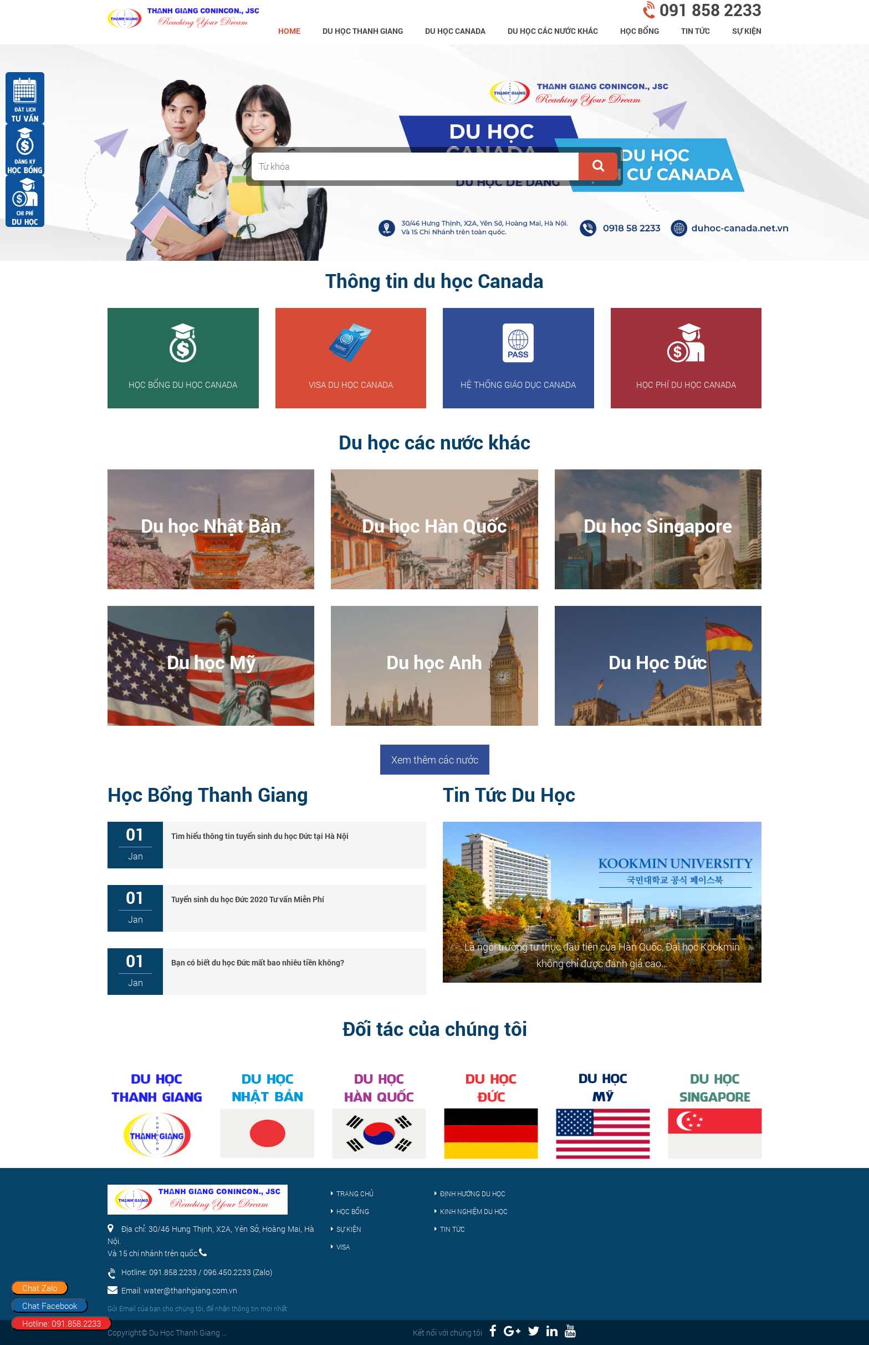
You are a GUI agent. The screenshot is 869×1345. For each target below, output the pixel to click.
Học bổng (639, 31)
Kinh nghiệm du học (474, 1211)
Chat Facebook (49, 1305)
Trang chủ (355, 1193)
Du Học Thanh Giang (363, 31)
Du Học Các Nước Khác (553, 31)
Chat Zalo (39, 1287)
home (289, 31)
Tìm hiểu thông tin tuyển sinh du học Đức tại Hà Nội (260, 836)
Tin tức (695, 31)
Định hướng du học (472, 1193)
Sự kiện (746, 31)
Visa (343, 1246)
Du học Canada (455, 31)
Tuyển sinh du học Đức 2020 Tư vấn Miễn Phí (247, 899)
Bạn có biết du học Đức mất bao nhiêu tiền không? (257, 962)
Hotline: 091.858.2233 (61, 1323)
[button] (598, 166)
